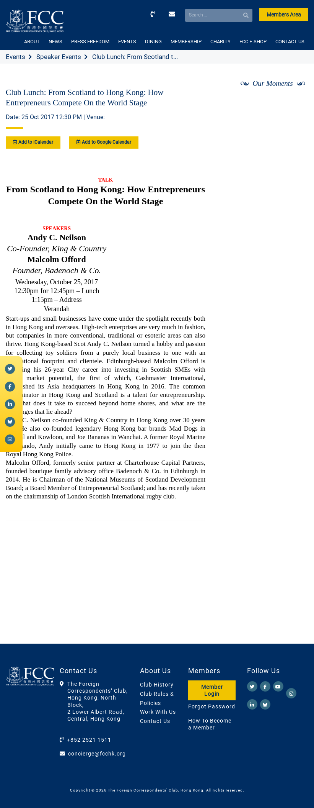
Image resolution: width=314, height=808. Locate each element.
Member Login (212, 690)
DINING (153, 41)
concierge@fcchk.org (97, 754)
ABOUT (32, 41)
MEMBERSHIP (186, 41)
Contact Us (155, 721)
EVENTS (127, 41)
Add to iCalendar (33, 142)
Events (15, 57)
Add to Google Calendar (103, 142)
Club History (157, 685)
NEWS (55, 41)
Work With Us (158, 712)
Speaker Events (58, 57)
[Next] (294, 103)
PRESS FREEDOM (90, 41)
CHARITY (220, 41)
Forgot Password (211, 706)
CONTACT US (289, 41)
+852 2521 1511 (89, 740)
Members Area (284, 14)
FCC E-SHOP (253, 41)
